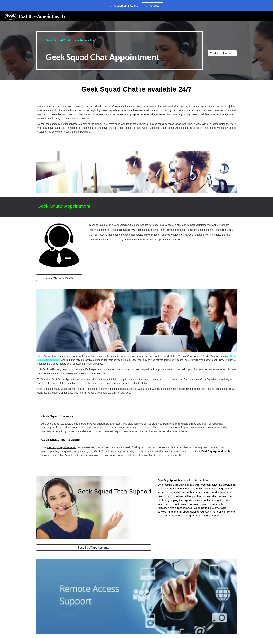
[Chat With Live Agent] (59, 277)
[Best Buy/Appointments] (93, 547)
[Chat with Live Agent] (222, 53)
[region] (136, 5)
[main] (119, 50)
